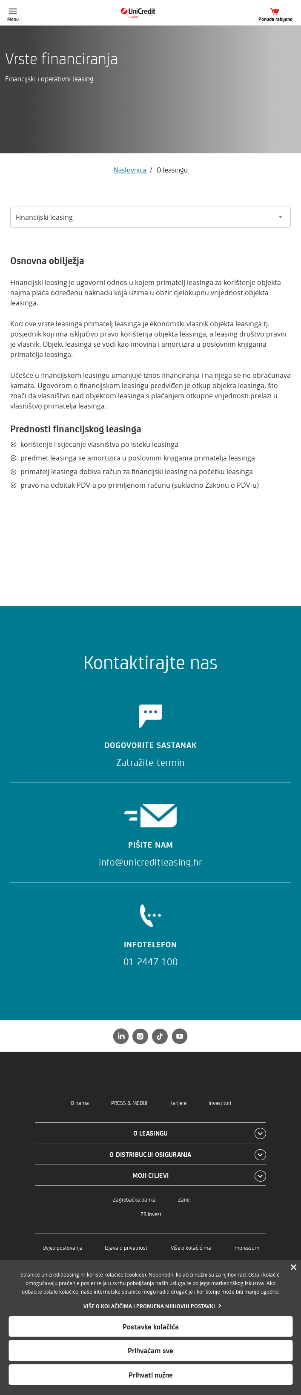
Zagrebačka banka (134, 1199)
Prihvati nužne (151, 1374)
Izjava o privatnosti (127, 1247)
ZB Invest (150, 1214)
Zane (183, 1199)
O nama (80, 1103)
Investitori (220, 1103)
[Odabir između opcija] (150, 217)
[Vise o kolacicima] (150, 1306)
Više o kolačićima (191, 1247)
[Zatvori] (293, 1267)
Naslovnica (131, 169)
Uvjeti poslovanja (63, 1247)
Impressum (246, 1247)
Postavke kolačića (151, 1326)
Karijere (177, 1103)
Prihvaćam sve (150, 1350)
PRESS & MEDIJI (129, 1103)
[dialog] (150, 1327)
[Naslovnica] (150, 12)
